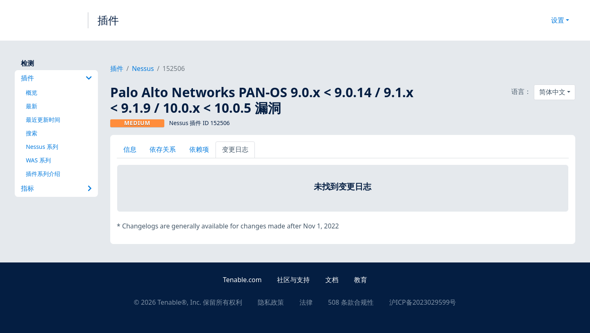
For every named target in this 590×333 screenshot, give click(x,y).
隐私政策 (271, 302)
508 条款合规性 (351, 302)
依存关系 (163, 149)
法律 (306, 302)
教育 (360, 279)
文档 (331, 279)
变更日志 (235, 149)
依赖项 (199, 149)
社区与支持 (293, 279)
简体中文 (552, 91)
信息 (129, 149)
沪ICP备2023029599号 (422, 302)
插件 (108, 20)
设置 (557, 20)
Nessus (143, 68)
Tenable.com (242, 279)
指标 (56, 188)
